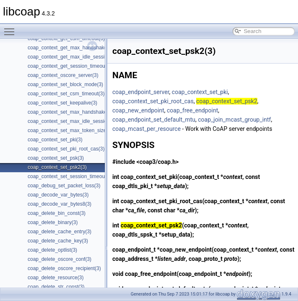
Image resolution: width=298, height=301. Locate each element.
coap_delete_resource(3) (55, 278)
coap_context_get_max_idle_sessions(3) (73, 57)
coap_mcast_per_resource (146, 128)
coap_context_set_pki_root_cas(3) (66, 149)
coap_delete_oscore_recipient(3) (64, 268)
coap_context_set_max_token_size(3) (70, 130)
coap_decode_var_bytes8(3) (59, 204)
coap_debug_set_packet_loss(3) (64, 186)
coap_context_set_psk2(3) (57, 167)
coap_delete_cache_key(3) (58, 241)
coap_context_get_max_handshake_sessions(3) (82, 48)
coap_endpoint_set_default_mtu (153, 119)
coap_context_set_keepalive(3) (62, 103)
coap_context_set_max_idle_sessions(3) (73, 121)
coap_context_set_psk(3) (56, 158)
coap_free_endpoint (192, 110)
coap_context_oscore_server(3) (63, 75)
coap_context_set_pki (200, 92)
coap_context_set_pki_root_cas (153, 101)
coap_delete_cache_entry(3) (59, 232)
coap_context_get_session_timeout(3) (70, 66)
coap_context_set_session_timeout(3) (70, 176)
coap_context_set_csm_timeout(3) (66, 94)
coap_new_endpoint (138, 110)
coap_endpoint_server (140, 92)
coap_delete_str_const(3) (56, 287)
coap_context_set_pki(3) (55, 140)
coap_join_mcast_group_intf (234, 119)
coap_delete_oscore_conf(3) (59, 259)
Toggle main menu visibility (11, 28)
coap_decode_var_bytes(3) (58, 195)
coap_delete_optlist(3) (52, 250)
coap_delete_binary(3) (53, 222)
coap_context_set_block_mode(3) (65, 84)
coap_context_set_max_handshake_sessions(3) (81, 112)
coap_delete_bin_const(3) (57, 213)
